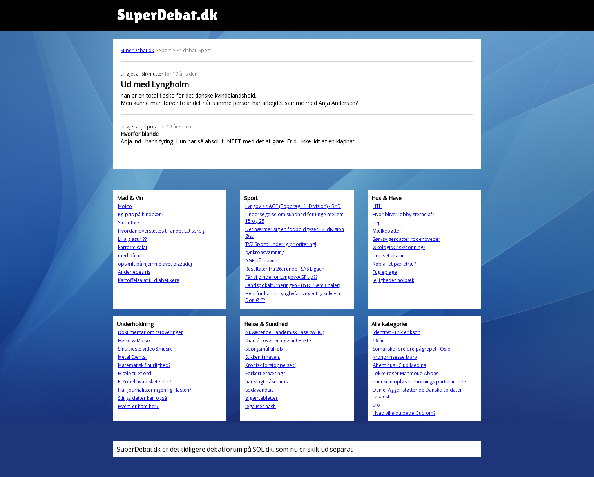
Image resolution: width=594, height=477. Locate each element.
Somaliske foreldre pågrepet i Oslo (412, 348)
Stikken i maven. (262, 357)
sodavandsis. (260, 390)
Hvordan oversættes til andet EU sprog (161, 231)
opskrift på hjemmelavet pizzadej (155, 263)
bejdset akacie (389, 255)
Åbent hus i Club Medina (399, 365)
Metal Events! (132, 357)
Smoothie (128, 222)
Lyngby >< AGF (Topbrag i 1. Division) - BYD (293, 206)
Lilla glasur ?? (132, 239)
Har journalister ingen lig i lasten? (154, 390)
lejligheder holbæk (393, 280)
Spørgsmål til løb (264, 348)
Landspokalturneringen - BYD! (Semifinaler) (292, 285)
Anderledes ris (134, 272)
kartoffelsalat (132, 247)
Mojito (125, 206)
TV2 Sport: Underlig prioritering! (280, 244)
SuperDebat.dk (137, 50)
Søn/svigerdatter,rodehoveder (406, 239)
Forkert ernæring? (265, 373)
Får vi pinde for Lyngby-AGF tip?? (281, 277)
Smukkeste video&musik (145, 348)
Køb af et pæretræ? (394, 263)
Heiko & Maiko (134, 340)
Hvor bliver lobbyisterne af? (403, 214)
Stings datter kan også (142, 398)
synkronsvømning (264, 252)
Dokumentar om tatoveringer (150, 332)
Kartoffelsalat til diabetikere (148, 280)
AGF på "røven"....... (266, 260)
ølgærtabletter (261, 398)
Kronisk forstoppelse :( (270, 365)
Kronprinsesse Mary (395, 357)
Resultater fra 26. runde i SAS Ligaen (284, 269)
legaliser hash (260, 406)
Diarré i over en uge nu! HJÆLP (278, 340)
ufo (376, 404)
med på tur (130, 255)
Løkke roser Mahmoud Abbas (405, 373)
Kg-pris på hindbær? (140, 214)
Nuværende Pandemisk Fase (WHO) (284, 332)
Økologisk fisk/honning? (399, 247)
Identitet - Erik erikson (396, 332)
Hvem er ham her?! (138, 406)
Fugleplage (385, 272)
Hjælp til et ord (134, 373)
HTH (377, 206)
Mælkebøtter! (387, 231)
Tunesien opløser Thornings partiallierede (419, 381)
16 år (378, 340)
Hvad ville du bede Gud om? (404, 413)
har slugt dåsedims (266, 381)
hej (376, 222)
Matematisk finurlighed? (144, 365)
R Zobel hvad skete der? (144, 381)
